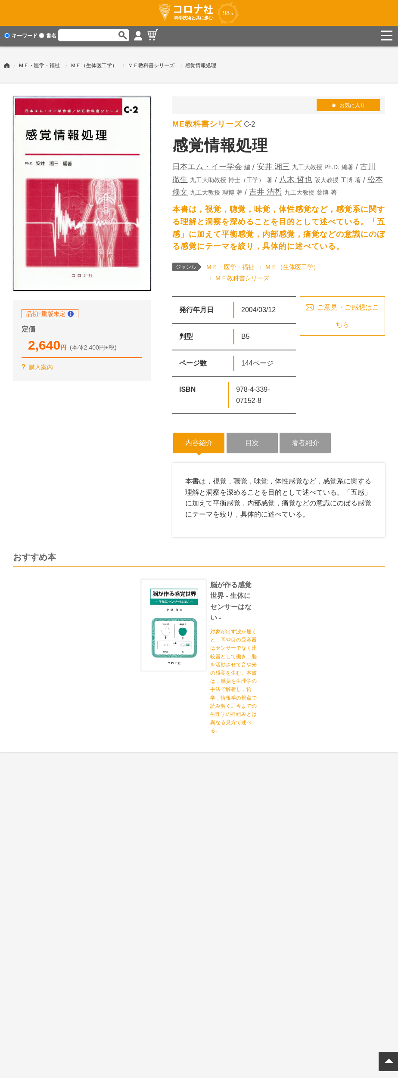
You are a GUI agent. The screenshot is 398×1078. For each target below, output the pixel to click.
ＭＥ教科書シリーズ (151, 64)
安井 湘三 (273, 165)
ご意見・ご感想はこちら (348, 314)
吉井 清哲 (265, 190)
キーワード (20, 36)
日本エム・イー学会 (207, 165)
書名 (47, 36)
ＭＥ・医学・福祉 (39, 64)
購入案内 (41, 365)
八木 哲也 (295, 177)
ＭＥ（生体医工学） (94, 64)
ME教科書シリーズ (207, 122)
